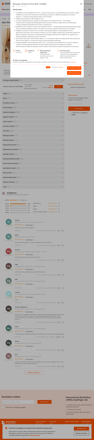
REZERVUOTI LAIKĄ (75, 68)
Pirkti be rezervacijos (74, 73)
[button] (81, 4)
